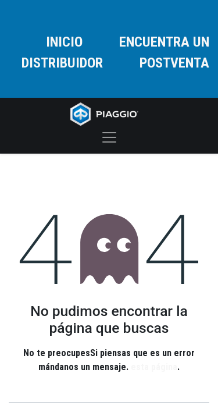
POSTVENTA (174, 63)
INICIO (64, 42)
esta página (154, 366)
